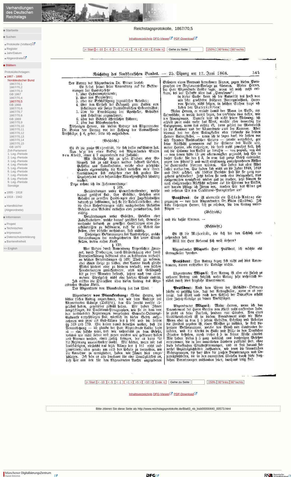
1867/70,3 (16, 91)
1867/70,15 (16, 143)
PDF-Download (186, 38)
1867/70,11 (16, 129)
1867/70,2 (16, 87)
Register (12, 48)
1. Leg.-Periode (18, 154)
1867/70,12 (16, 133)
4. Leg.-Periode (18, 164)
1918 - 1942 (14, 197)
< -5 (109, 49)
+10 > (146, 49)
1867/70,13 (16, 136)
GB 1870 (15, 147)
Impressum (13, 232)
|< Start (88, 49)
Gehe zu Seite (178, 49)
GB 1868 (15, 104)
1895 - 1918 (14, 192)
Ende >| (158, 49)
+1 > (127, 49)
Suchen (10, 36)
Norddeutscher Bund (21, 80)
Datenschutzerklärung (20, 237)
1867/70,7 (16, 111)
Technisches (14, 228)
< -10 (100, 49)
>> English (10, 248)
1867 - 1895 (14, 76)
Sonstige (13, 185)
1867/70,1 (16, 84)
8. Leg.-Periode (18, 178)
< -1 (117, 49)
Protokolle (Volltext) (21, 44)
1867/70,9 (16, 122)
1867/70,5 (16, 101)
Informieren (12, 217)
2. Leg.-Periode (18, 157)
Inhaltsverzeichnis (140, 38)
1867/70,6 (16, 108)
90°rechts (238, 49)
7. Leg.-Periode (18, 175)
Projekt (11, 224)
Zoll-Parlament (17, 150)
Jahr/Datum (14, 53)
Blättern (10, 65)
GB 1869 (15, 119)
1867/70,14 (16, 140)
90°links (223, 49)
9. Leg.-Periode (18, 182)
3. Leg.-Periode (18, 161)
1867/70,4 (16, 97)
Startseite (11, 30)
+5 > (136, 49)
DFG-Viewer (163, 38)
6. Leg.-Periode (18, 171)
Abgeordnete (16, 58)
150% (211, 49)
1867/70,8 (16, 115)
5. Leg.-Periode (18, 168)
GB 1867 (15, 94)
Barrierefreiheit (16, 241)
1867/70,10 (16, 126)
